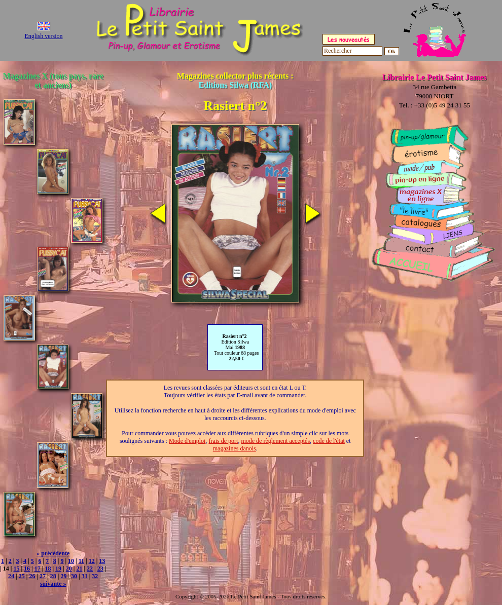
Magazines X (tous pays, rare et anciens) (53, 80)
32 (95, 576)
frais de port (223, 440)
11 (81, 560)
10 (71, 560)
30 (74, 576)
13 (102, 560)
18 (48, 568)
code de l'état (329, 440)
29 (63, 576)
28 (53, 576)
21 (79, 568)
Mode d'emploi (187, 440)
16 (27, 568)
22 (90, 568)
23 (100, 568)
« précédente (53, 553)
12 (92, 560)
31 (85, 576)
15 (16, 568)
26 (32, 576)
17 (37, 568)
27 (43, 576)
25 (22, 576)
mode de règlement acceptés (275, 440)
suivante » (53, 583)
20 (69, 568)
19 (58, 568)
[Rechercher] (352, 51)
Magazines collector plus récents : (235, 80)
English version (44, 36)
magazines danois (234, 448)
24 (11, 576)
